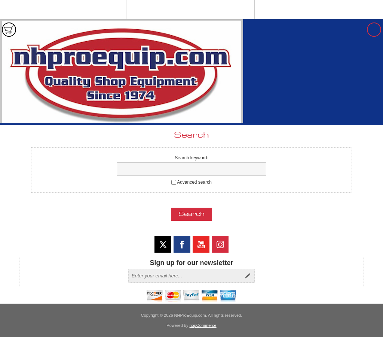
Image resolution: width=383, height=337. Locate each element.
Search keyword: (191, 157)
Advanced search (194, 182)
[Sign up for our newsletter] (185, 276)
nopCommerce (203, 325)
